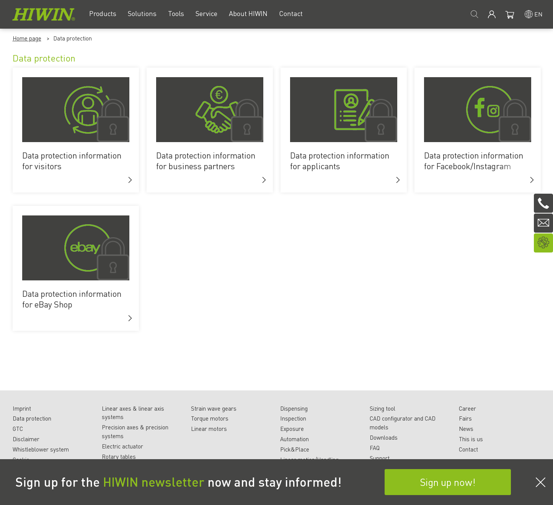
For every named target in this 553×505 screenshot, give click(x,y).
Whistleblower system (41, 449)
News (466, 428)
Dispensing (294, 408)
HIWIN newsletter (153, 482)
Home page (27, 38)
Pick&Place (294, 449)
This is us (471, 439)
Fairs (465, 418)
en (538, 14)
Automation (294, 439)
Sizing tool (382, 408)
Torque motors (209, 418)
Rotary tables (119, 456)
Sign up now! (448, 482)
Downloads (384, 437)
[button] (130, 180)
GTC (18, 428)
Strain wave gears (214, 408)
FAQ (375, 448)
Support (380, 458)
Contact (468, 449)
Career (467, 408)
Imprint (22, 408)
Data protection (32, 418)
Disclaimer (26, 439)
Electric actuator (122, 446)
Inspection (293, 418)
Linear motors (209, 428)
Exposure (292, 428)
